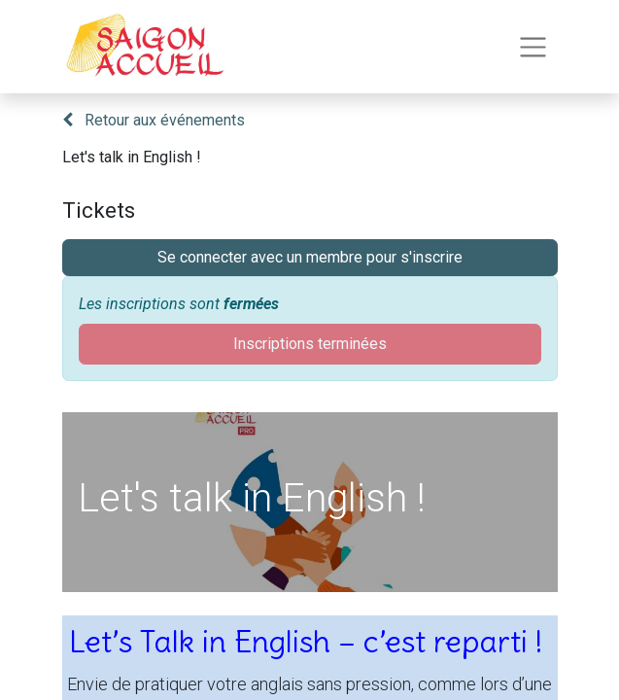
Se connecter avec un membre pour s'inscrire (310, 257)
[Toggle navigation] (533, 47)
